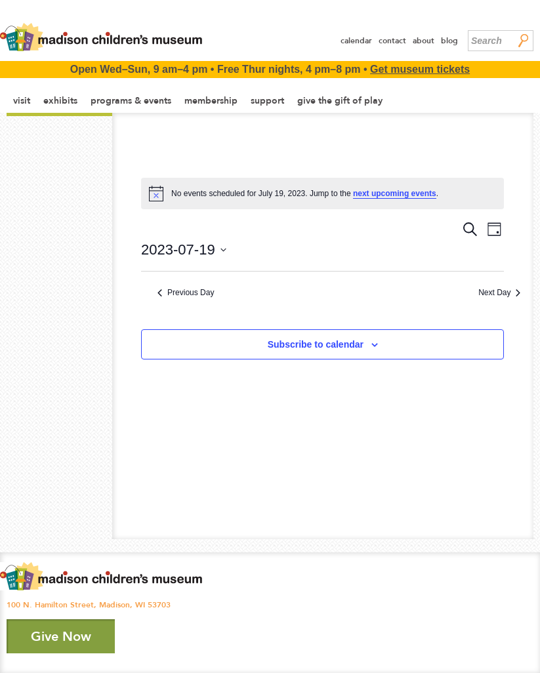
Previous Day (185, 292)
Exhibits (60, 100)
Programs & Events (131, 100)
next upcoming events (394, 193)
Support (267, 100)
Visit (21, 100)
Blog (449, 40)
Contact (392, 40)
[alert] (322, 193)
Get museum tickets (420, 69)
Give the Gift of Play (340, 100)
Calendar (356, 40)
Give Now (61, 636)
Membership (211, 100)
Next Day (499, 292)
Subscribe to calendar (315, 344)
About (423, 40)
